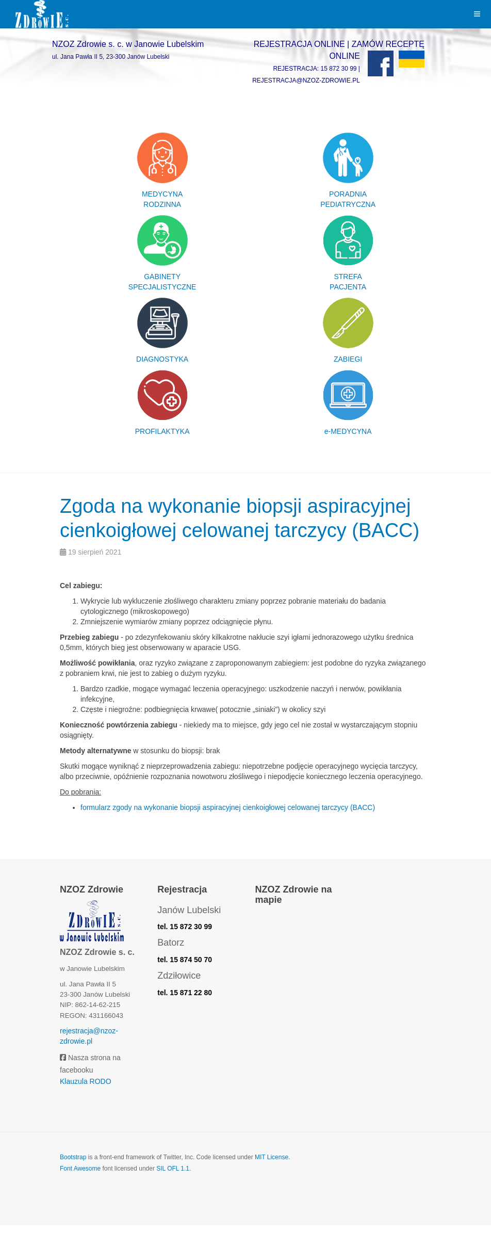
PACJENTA (348, 287)
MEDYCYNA (162, 194)
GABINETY (162, 276)
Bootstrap (73, 1181)
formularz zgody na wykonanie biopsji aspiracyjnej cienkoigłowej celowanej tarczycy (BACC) (227, 831)
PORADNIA (348, 194)
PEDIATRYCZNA (347, 204)
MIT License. (272, 1181)
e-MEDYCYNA (348, 431)
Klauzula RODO (85, 1105)
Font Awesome (80, 1192)
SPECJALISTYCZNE (162, 287)
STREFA (348, 276)
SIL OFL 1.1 (172, 1192)
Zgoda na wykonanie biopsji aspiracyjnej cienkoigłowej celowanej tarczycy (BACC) (236, 529)
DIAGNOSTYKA (162, 359)
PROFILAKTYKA (162, 431)
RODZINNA (162, 204)
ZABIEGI (348, 359)
